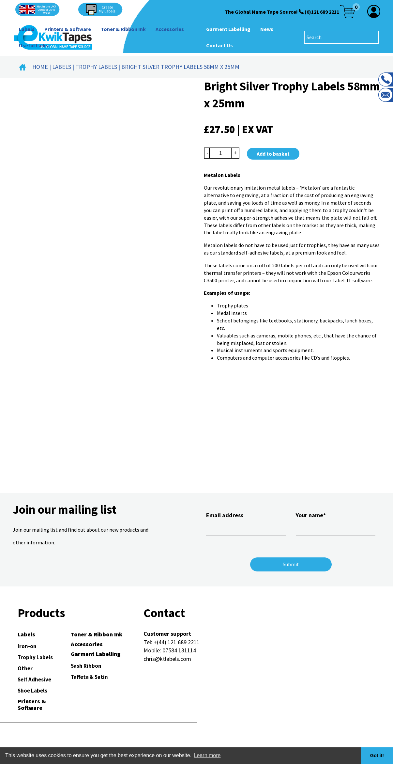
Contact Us (219, 45)
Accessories (170, 29)
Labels (27, 29)
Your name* (335, 522)
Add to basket (273, 153)
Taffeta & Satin (89, 676)
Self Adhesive (34, 679)
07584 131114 (179, 650)
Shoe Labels (32, 690)
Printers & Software (67, 29)
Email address (246, 522)
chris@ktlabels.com (167, 659)
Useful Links (33, 45)
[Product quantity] (220, 153)
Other (25, 668)
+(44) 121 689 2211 (177, 642)
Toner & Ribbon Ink (123, 29)
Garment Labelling (228, 29)
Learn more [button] (207, 755)
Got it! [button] (377, 755)
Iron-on (27, 646)
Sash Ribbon (86, 665)
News (266, 29)
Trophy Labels (96, 66)
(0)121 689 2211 (322, 11)
